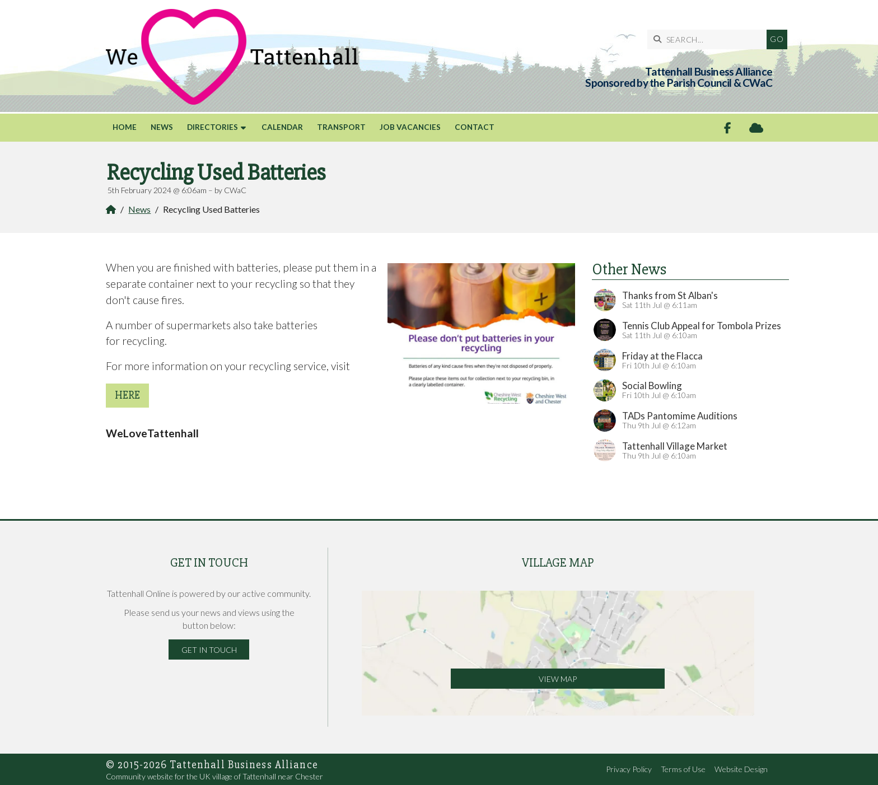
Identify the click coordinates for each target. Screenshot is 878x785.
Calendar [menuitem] (282, 127)
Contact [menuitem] (474, 127)
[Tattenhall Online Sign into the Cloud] (756, 128)
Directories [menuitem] (212, 127)
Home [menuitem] (125, 127)
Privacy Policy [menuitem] (629, 769)
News (139, 209)
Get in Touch (209, 650)
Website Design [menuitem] (741, 769)
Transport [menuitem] (341, 127)
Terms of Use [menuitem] (683, 769)
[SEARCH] (694, 39)
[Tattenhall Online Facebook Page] (727, 128)
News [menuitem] (162, 127)
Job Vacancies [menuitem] (410, 127)
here (127, 395)
